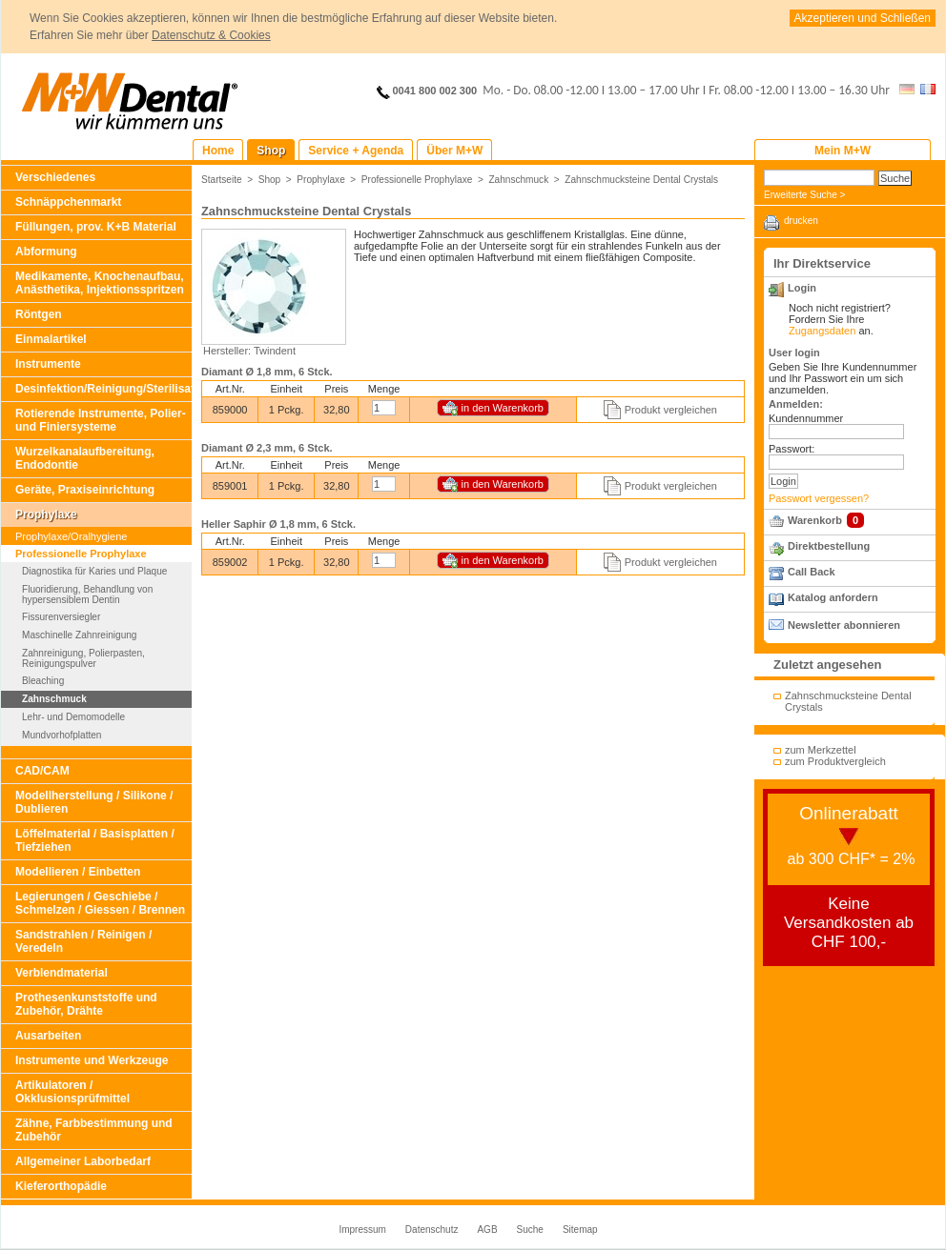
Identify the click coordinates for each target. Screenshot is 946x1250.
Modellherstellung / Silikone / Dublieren (94, 802)
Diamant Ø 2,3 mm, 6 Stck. (267, 448)
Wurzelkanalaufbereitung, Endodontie (84, 458)
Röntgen (38, 314)
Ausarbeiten (48, 1035)
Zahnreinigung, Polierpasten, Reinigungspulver (83, 658)
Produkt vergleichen (671, 409)
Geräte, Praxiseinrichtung (84, 489)
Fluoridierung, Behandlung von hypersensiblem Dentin (87, 594)
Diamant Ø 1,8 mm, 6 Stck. (267, 371)
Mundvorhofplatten (61, 735)
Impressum (362, 1229)
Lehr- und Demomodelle (73, 717)
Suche (530, 1229)
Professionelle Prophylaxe (81, 553)
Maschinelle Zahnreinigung (79, 635)
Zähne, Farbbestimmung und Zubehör (94, 1130)
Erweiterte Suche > (804, 195)
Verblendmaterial (61, 972)
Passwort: (791, 448)
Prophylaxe (46, 514)
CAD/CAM (42, 770)
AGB (487, 1229)
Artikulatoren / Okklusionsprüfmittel (72, 1092)
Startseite (221, 179)
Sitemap (580, 1229)
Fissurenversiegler (61, 617)
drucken (801, 220)
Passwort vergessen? (819, 498)
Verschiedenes (55, 177)
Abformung (46, 251)
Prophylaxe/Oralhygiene (71, 536)
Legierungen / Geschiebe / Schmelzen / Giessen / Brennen (100, 903)
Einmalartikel (51, 339)
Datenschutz (432, 1229)
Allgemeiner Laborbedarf (83, 1161)
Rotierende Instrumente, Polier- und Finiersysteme (100, 420)
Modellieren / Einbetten (77, 871)
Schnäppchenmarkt (68, 202)
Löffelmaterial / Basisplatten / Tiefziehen (95, 840)
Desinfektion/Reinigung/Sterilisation (103, 388)
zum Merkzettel (820, 750)
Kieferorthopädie (61, 1186)
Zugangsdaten (822, 330)
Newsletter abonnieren (844, 625)
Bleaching (43, 680)
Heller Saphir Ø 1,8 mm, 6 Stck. (278, 524)
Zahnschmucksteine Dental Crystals (641, 179)
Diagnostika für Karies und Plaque (94, 571)
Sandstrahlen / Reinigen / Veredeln (83, 941)
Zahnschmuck (54, 699)
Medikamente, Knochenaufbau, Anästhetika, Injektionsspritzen (99, 283)
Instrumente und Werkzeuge (91, 1060)
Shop (269, 179)
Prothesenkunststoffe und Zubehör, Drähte (86, 1004)
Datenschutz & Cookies (211, 35)
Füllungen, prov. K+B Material (95, 226)
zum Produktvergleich (835, 761)
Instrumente (48, 364)
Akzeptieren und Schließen (862, 18)
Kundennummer (806, 418)
